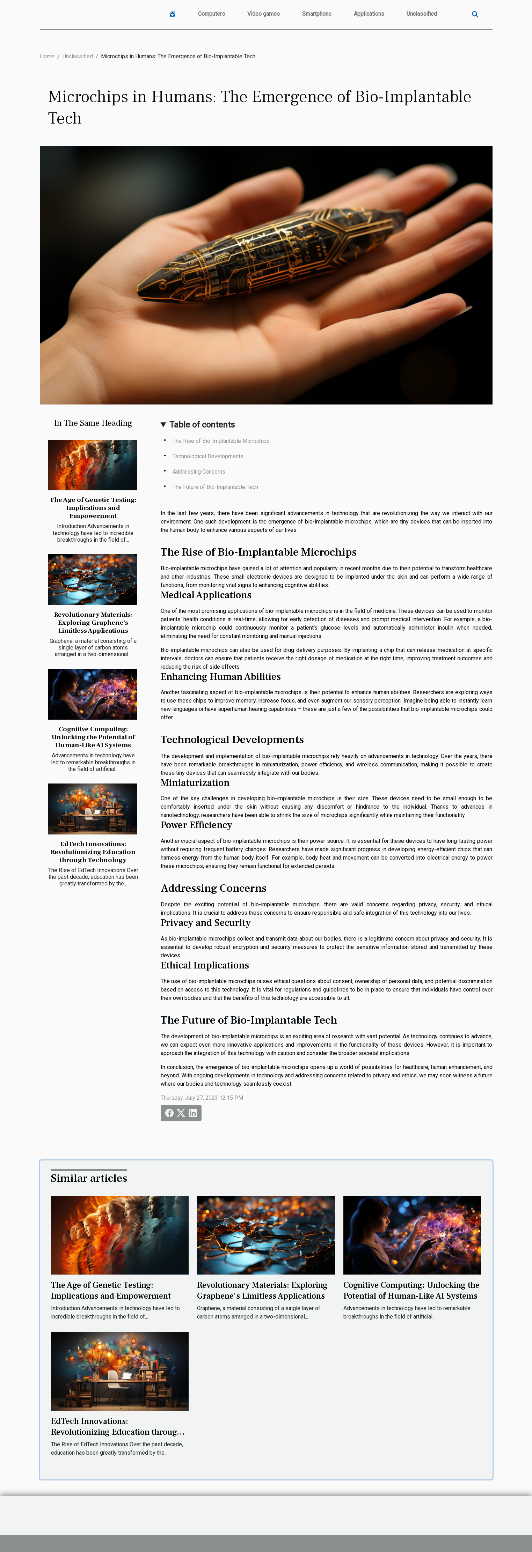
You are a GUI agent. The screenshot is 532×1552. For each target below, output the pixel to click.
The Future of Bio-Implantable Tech (215, 487)
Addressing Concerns (199, 471)
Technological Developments (208, 456)
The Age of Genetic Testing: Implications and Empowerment (93, 508)
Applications (369, 13)
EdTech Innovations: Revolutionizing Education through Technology (93, 852)
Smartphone (316, 13)
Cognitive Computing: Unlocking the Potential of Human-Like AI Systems (93, 737)
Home (47, 56)
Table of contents (202, 425)
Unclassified (422, 13)
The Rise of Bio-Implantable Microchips (221, 441)
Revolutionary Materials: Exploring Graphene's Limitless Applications (93, 622)
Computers (211, 13)
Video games (263, 13)
